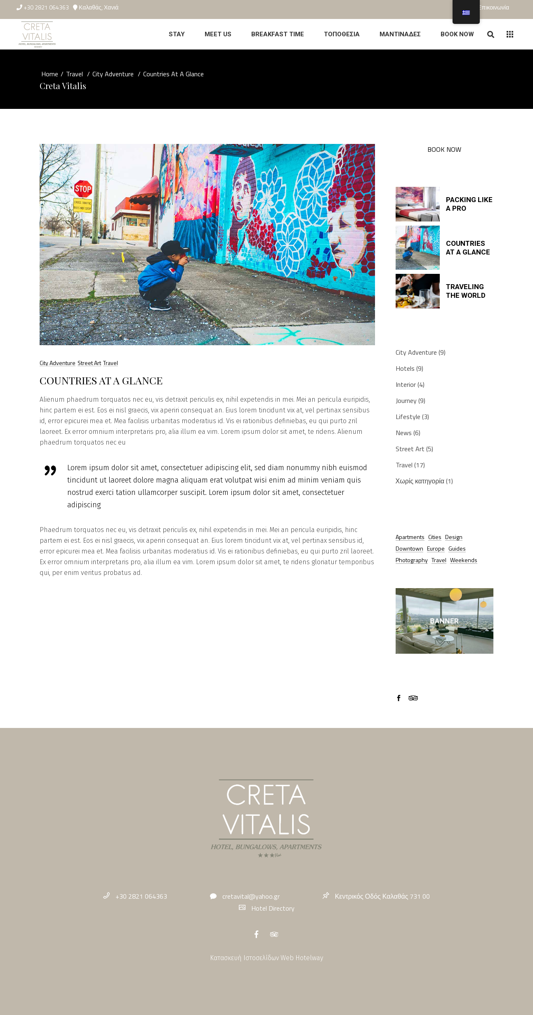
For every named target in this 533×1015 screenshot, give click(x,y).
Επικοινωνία (493, 7)
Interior (406, 384)
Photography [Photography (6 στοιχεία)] (412, 560)
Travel (74, 74)
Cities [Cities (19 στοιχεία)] (434, 536)
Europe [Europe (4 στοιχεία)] (436, 548)
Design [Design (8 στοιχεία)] (453, 536)
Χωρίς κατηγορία (420, 481)
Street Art (89, 362)
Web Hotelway (302, 958)
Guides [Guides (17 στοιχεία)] (457, 548)
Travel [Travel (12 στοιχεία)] (439, 560)
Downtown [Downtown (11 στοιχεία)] (409, 548)
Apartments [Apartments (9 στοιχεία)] (410, 536)
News (404, 433)
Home (49, 74)
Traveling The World (466, 291)
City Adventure (113, 74)
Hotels (405, 368)
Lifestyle (408, 417)
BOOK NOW (444, 149)
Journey (406, 400)
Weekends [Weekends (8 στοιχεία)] (463, 560)
